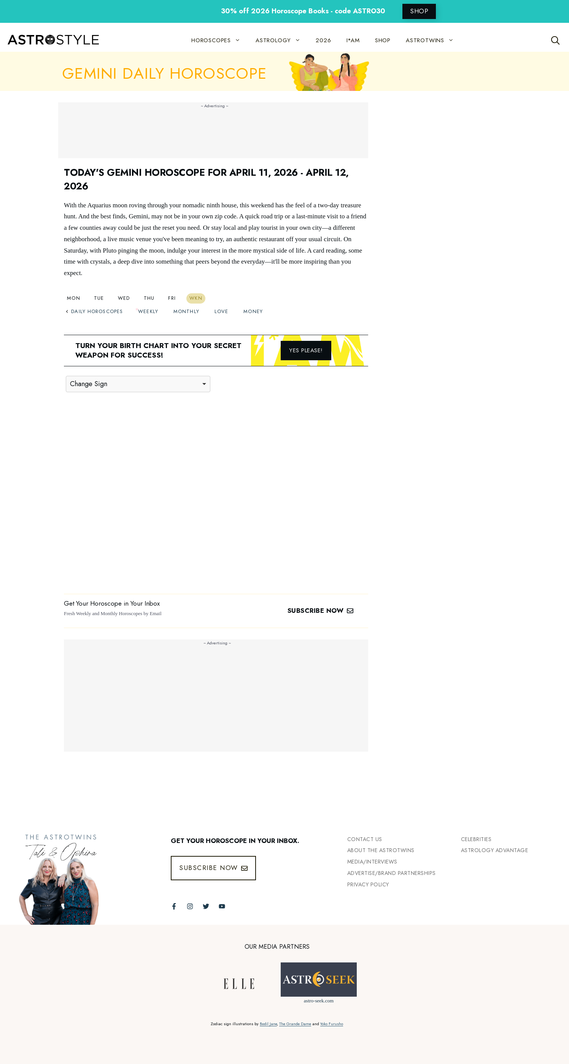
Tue (99, 298)
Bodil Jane (268, 1024)
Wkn (195, 298)
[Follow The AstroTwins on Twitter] (206, 906)
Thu (149, 298)
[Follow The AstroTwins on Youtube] (222, 906)
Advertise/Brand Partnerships (391, 873)
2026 (323, 40)
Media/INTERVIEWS (372, 861)
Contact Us (364, 839)
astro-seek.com (319, 1001)
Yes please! (306, 350)
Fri (172, 298)
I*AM (353, 40)
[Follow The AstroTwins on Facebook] (174, 906)
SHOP (419, 11)
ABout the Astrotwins (381, 850)
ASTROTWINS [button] (433, 40)
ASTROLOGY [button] (282, 40)
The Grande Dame (295, 1024)
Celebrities (476, 839)
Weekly (148, 311)
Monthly (186, 311)
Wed (124, 298)
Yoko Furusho (331, 1024)
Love (221, 311)
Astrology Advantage (494, 850)
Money (253, 311)
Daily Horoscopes (94, 311)
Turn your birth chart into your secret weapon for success (158, 350)
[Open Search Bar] (555, 40)
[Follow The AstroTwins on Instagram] (190, 906)
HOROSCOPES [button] (219, 40)
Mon (73, 298)
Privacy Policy (368, 884)
